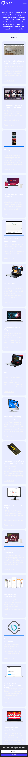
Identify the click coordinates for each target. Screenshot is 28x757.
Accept (14, 754)
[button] (25, 2)
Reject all (14, 751)
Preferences (18, 749)
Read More (9, 81)
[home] (5, 3)
